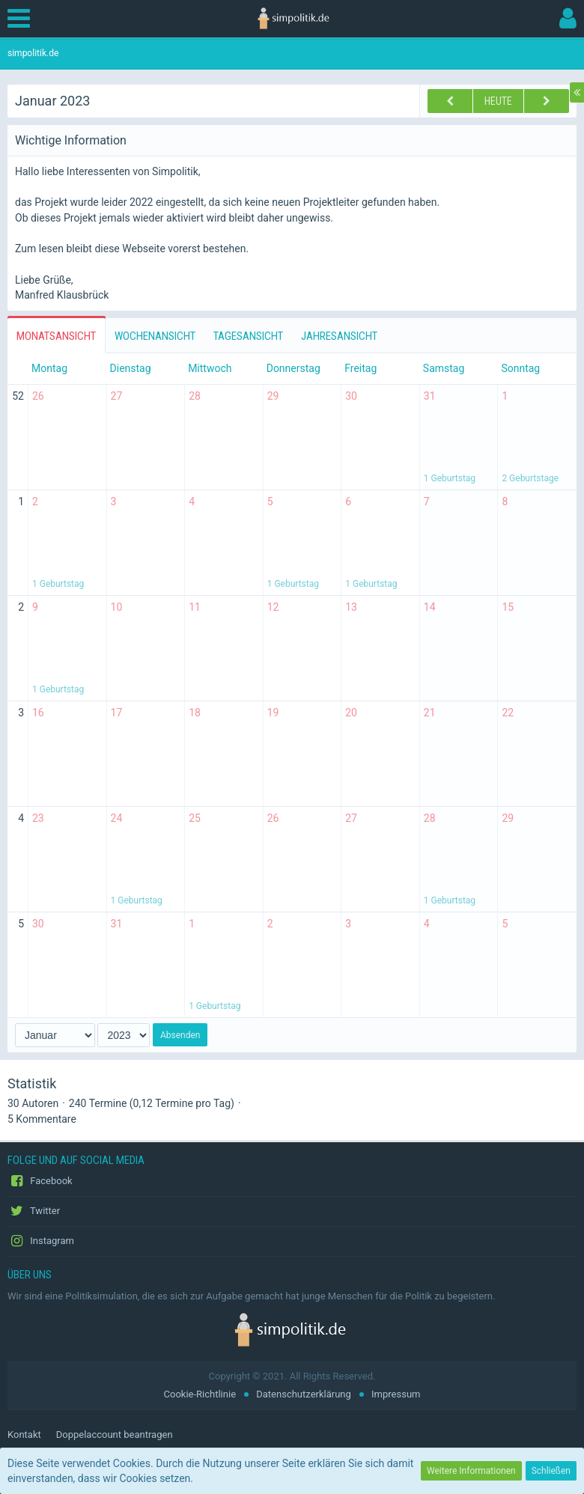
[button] (22, 19)
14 (430, 607)
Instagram (40, 1241)
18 (195, 713)
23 (38, 818)
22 (508, 713)
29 (273, 396)
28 (195, 396)
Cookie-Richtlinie (200, 1394)
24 (117, 818)
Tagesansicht (248, 336)
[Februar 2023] (546, 101)
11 (195, 607)
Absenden (180, 1035)
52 (18, 396)
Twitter (33, 1211)
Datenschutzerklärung (303, 1394)
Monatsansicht (56, 336)
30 (351, 396)
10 (117, 607)
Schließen (551, 1471)
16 (38, 713)
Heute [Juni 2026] (498, 101)
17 (117, 713)
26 (38, 396)
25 (195, 818)
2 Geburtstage (530, 478)
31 (430, 396)
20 (351, 713)
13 (351, 607)
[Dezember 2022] (450, 101)
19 (273, 713)
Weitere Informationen (471, 1471)
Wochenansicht (155, 336)
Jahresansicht (339, 336)
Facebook (40, 1181)
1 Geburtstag (449, 478)
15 (508, 607)
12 (273, 607)
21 (430, 713)
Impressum (395, 1394)
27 (117, 396)
